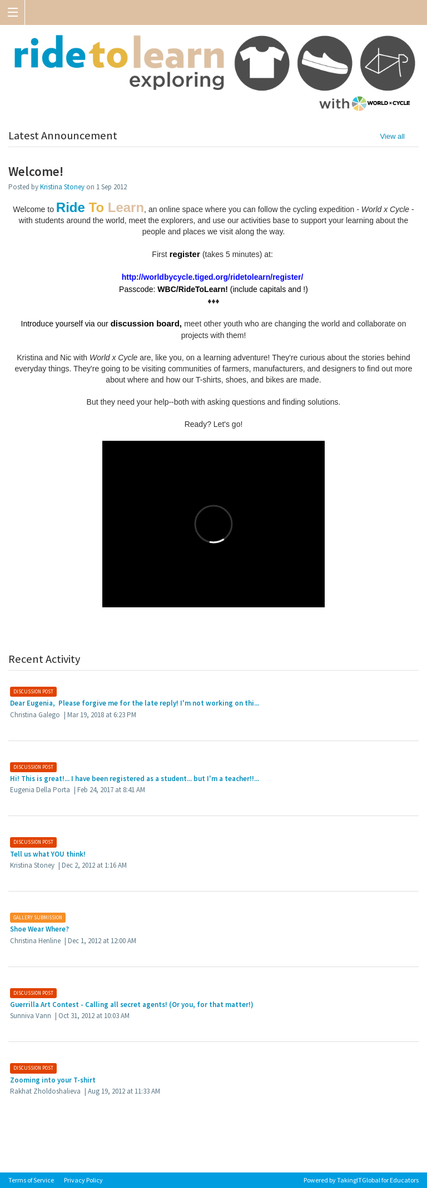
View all (392, 136)
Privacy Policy (83, 1180)
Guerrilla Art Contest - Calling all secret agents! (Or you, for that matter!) (132, 1004)
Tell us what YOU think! (48, 854)
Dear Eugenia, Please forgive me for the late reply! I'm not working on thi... (134, 703)
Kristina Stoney (62, 187)
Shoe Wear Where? (39, 929)
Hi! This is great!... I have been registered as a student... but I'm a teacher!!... (134, 778)
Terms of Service (31, 1180)
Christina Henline (35, 940)
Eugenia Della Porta (40, 789)
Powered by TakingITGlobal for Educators (361, 1180)
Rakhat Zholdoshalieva (45, 1091)
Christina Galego (35, 714)
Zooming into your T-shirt (53, 1080)
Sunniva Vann (30, 1015)
